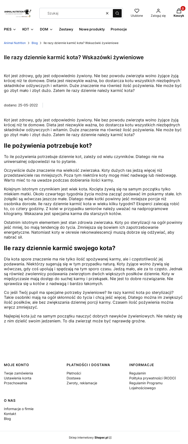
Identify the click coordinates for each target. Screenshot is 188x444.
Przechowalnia (15, 383)
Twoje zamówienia (18, 373)
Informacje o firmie (19, 409)
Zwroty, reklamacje (82, 383)
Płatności (74, 373)
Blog (35, 43)
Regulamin (137, 373)
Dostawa (74, 378)
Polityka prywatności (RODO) (152, 378)
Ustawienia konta (17, 378)
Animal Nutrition (15, 43)
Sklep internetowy (88, 437)
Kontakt (10, 414)
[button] (117, 13)
